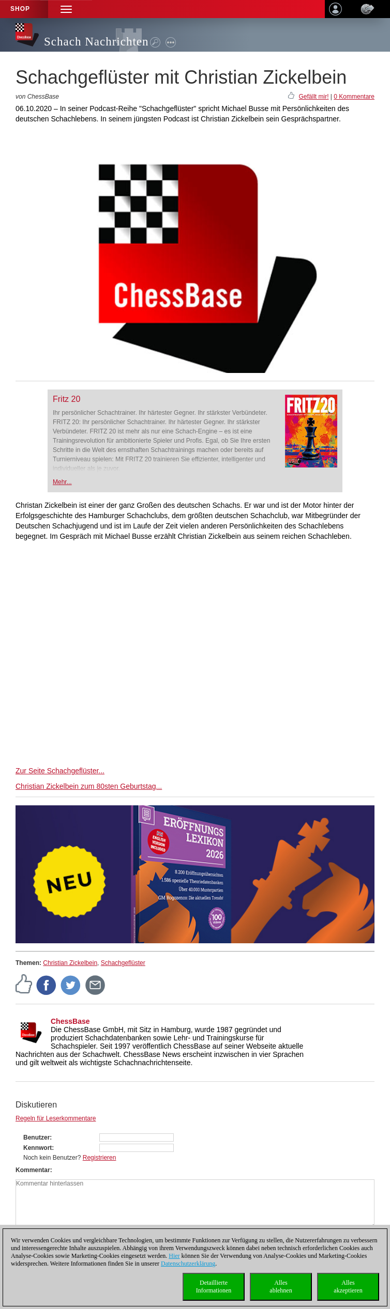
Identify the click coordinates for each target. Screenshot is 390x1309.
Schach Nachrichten (96, 41)
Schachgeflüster (123, 963)
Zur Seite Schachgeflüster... (60, 771)
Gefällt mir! (313, 96)
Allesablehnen (280, 1286)
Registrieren (99, 1157)
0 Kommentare (354, 96)
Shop (20, 8)
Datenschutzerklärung (188, 1263)
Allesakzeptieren (348, 1286)
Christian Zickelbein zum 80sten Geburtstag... (89, 786)
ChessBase (70, 1021)
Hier (174, 1255)
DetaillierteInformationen (214, 1286)
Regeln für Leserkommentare (56, 1118)
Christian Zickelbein (70, 963)
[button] (66, 9)
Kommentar (33, 1170)
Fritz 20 (66, 399)
